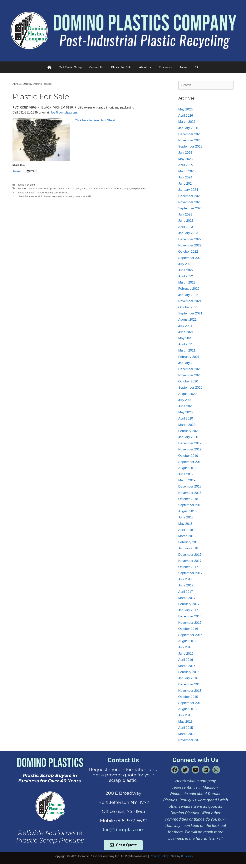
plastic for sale (66, 188)
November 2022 (190, 245)
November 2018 (190, 493)
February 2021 (189, 357)
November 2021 (190, 301)
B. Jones (187, 856)
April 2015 (185, 728)
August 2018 (187, 511)
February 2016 (189, 672)
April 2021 (185, 344)
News (183, 67)
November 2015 (190, 690)
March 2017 (187, 598)
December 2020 (190, 369)
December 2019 (190, 443)
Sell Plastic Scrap (70, 67)
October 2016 (188, 629)
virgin (127, 188)
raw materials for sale (100, 188)
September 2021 (190, 313)
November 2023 (190, 202)
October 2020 (188, 381)
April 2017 (185, 592)
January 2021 (188, 363)
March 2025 (187, 171)
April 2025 (185, 165)
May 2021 (185, 338)
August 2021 (187, 319)
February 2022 (189, 288)
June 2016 (186, 653)
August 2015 (187, 709)
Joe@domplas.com (123, 829)
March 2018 (187, 536)
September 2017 (190, 573)
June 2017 (186, 585)
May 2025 (185, 159)
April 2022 (185, 276)
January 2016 (188, 678)
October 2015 (188, 697)
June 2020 (186, 406)
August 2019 (187, 468)
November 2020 (190, 375)
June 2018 (186, 517)
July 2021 (185, 326)
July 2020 (185, 400)
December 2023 (190, 196)
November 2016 (190, 622)
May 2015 (185, 721)
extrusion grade (26, 188)
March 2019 (187, 480)
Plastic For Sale (121, 67)
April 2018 (185, 530)
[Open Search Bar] (197, 67)
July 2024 (185, 177)
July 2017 (185, 579)
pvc (78, 188)
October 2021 (188, 307)
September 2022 (190, 258)
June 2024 (186, 183)
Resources (166, 67)
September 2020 (190, 387)
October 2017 (188, 567)
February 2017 (189, 604)
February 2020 (189, 431)
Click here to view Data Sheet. (95, 120)
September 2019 (190, 462)
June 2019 (186, 474)
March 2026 (187, 122)
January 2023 (188, 233)
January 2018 (188, 548)
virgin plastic (138, 188)
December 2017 (190, 554)
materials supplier (46, 188)
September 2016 (190, 635)
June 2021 (186, 332)
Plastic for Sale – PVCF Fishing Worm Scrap (42, 192)
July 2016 (185, 647)
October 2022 (188, 251)
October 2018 (188, 499)
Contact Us (96, 67)
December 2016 (190, 616)
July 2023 (185, 214)
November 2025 (190, 140)
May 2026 (185, 109)
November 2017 (190, 561)
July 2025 (185, 152)
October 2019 (188, 456)
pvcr (83, 188)
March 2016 (187, 666)
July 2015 (185, 715)
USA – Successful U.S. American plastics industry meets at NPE (54, 196)
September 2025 (190, 146)
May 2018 (185, 524)
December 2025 (190, 134)
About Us (145, 67)
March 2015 (187, 734)
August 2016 (187, 641)
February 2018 (189, 542)
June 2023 (186, 220)
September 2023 (190, 208)
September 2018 (190, 505)
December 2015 (190, 684)
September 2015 (190, 703)
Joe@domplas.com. (64, 112)
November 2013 (190, 740)
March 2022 (187, 282)
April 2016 (185, 660)
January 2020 (188, 437)
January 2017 (188, 610)
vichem (118, 188)
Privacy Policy (159, 856)
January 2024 (188, 190)
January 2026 (188, 128)
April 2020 (185, 418)
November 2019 (190, 449)
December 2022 (190, 239)
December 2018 (190, 486)
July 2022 (185, 264)
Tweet (16, 171)
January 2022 (188, 295)
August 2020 (187, 394)
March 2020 (187, 425)
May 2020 (185, 412)
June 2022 (186, 270)
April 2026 (185, 115)
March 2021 (187, 350)
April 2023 (185, 227)
